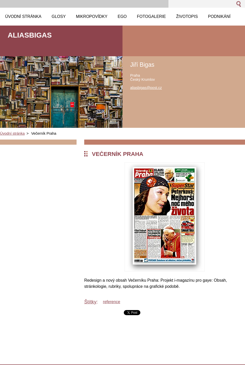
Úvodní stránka (12, 133)
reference (111, 302)
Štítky (90, 301)
